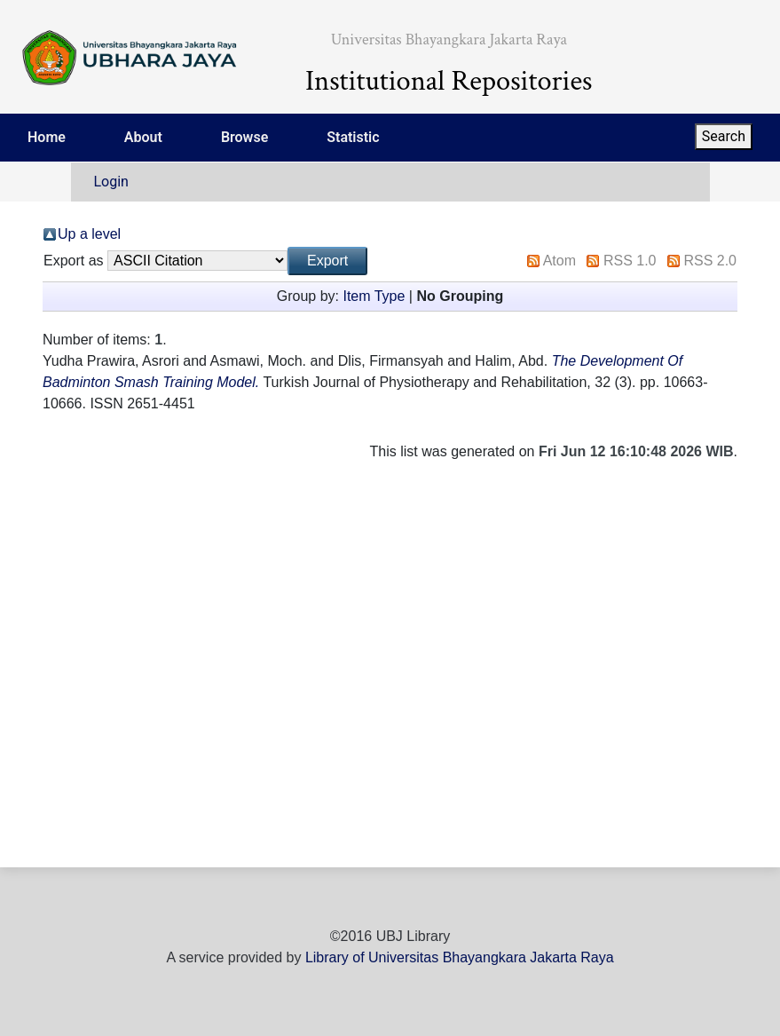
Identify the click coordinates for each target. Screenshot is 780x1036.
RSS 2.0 (710, 260)
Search (723, 136)
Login (111, 181)
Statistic (353, 137)
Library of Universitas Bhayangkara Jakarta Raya (459, 957)
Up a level (89, 233)
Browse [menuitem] (244, 137)
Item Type (374, 296)
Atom (559, 260)
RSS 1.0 (630, 260)
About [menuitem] (143, 137)
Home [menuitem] (47, 137)
